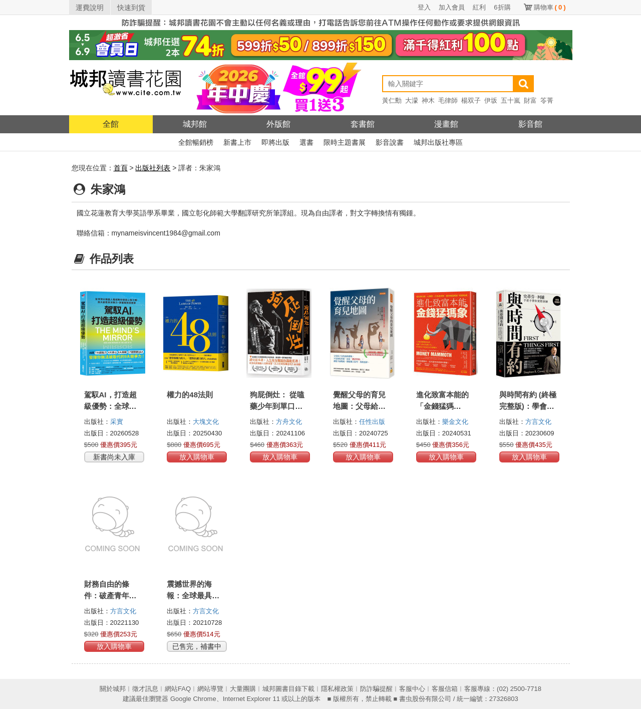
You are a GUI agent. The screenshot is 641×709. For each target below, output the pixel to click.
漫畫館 (446, 124)
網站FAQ (178, 688)
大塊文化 (206, 421)
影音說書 (390, 142)
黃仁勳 (392, 100)
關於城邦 (113, 688)
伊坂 (490, 100)
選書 (306, 142)
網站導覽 (210, 688)
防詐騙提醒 (376, 688)
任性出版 (372, 421)
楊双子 (471, 100)
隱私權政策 (337, 688)
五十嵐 (510, 100)
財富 (530, 100)
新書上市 (237, 142)
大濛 (411, 100)
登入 (424, 7)
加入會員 (452, 7)
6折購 (502, 7)
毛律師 (448, 100)
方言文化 (538, 421)
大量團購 (243, 688)
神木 (428, 100)
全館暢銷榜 (195, 142)
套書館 (363, 124)
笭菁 (546, 100)
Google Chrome (193, 698)
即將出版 (275, 142)
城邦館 (195, 124)
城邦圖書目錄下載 (288, 688)
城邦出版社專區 (438, 142)
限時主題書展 (345, 142)
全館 (111, 124)
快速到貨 (131, 8)
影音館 (530, 124)
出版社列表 (152, 168)
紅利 (479, 7)
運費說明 (90, 8)
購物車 (550, 7)
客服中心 (412, 688)
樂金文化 (455, 421)
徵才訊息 (145, 688)
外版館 (278, 124)
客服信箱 (445, 688)
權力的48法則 (190, 394)
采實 (116, 421)
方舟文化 (289, 421)
